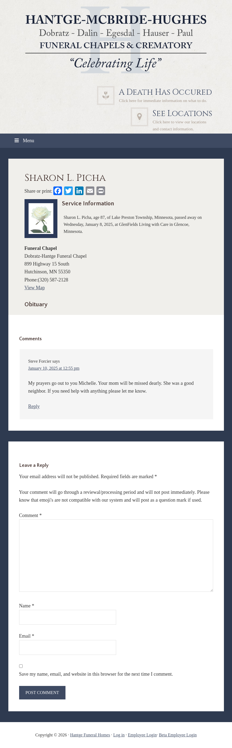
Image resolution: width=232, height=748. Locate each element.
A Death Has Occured (165, 92)
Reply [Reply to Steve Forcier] (34, 406)
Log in (118, 735)
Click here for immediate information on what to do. (163, 100)
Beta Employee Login (178, 735)
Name (26, 605)
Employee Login (142, 735)
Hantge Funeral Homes (90, 735)
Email (26, 636)
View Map (35, 287)
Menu (24, 140)
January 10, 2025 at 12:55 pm (53, 368)
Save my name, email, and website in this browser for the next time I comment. (96, 674)
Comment (30, 515)
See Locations (182, 113)
